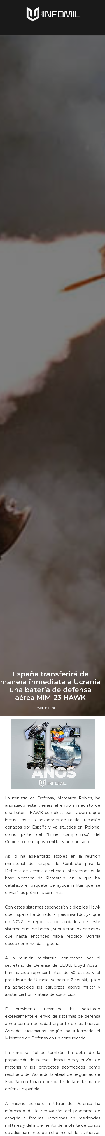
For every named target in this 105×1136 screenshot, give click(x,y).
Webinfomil (46, 707)
